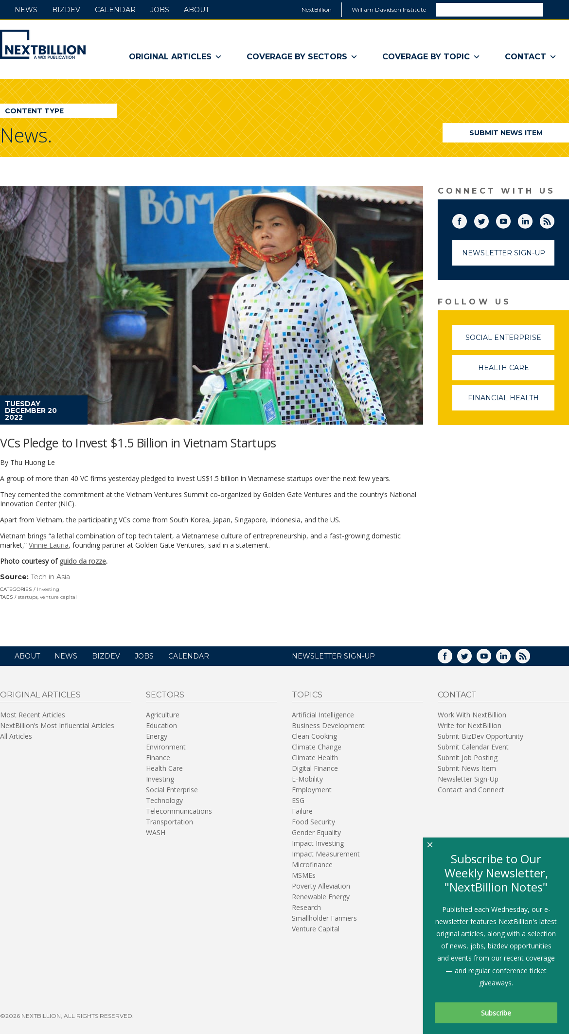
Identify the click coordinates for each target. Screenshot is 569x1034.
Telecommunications (179, 811)
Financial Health (511, 401)
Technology (164, 800)
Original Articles (175, 57)
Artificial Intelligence (323, 714)
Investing (48, 589)
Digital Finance (315, 768)
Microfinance (312, 864)
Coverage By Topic (431, 57)
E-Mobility (307, 779)
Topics (307, 694)
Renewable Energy (321, 896)
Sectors (165, 694)
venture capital (58, 597)
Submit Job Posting (468, 757)
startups (27, 597)
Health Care (516, 371)
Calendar (115, 9)
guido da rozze (82, 561)
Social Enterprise (509, 341)
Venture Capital (315, 928)
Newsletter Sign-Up (503, 253)
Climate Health (315, 757)
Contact (531, 57)
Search (555, 9)
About (196, 9)
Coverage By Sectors (302, 57)
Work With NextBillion (472, 714)
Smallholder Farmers (324, 918)
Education (161, 725)
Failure (302, 811)
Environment (166, 746)
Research (306, 907)
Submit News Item (506, 132)
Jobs (159, 9)
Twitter (488, 219)
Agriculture (162, 714)
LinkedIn (532, 219)
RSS (553, 219)
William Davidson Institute (389, 9)
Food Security (313, 821)
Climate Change (316, 746)
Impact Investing (318, 843)
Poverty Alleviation (321, 886)
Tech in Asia (50, 576)
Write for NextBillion (469, 725)
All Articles (16, 736)
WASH (155, 832)
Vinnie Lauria (49, 545)
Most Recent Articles (32, 714)
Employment (312, 789)
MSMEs (304, 875)
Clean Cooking (314, 736)
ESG (298, 800)
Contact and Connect (471, 789)
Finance (158, 757)
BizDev (66, 9)
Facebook (466, 219)
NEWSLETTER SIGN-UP (333, 656)
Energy (156, 736)
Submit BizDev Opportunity (480, 736)
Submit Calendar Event (473, 746)
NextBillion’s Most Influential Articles (57, 725)
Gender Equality (316, 832)
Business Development (328, 725)
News (26, 9)
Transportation (169, 821)
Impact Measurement (326, 853)
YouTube (510, 219)
